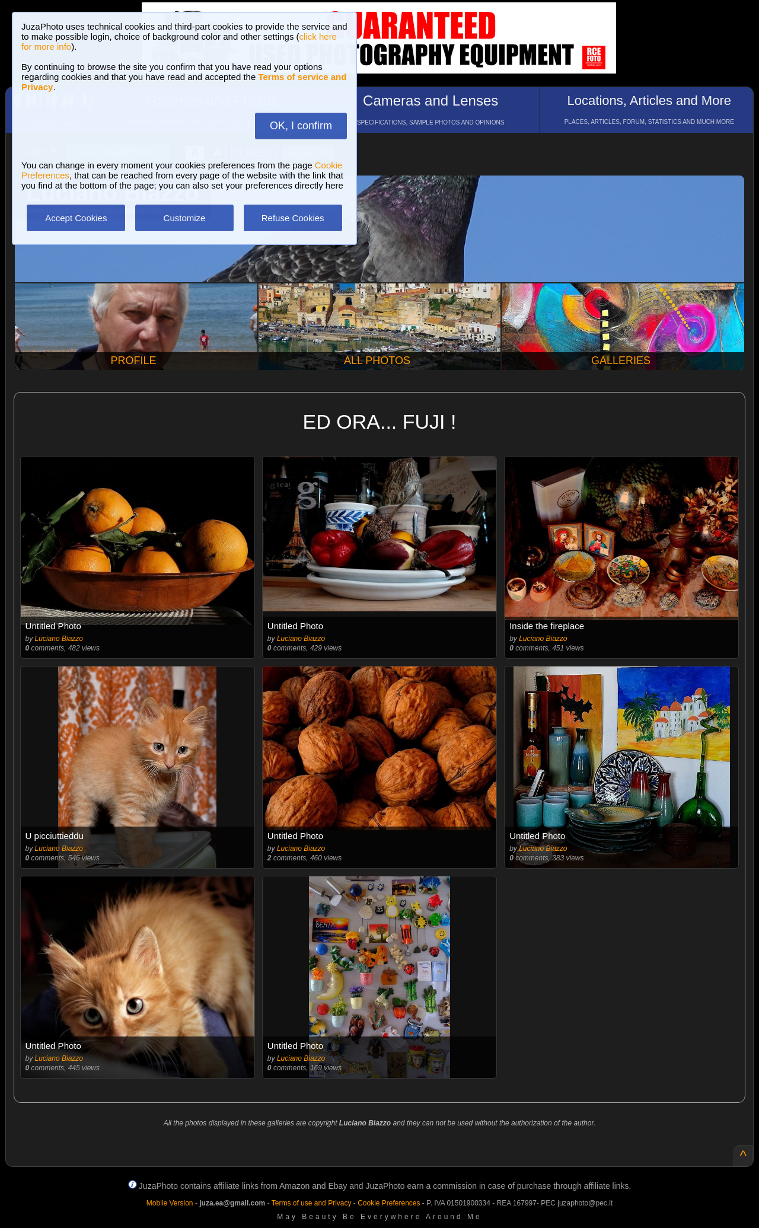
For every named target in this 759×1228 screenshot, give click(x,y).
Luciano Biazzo (59, 638)
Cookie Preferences (389, 1203)
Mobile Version (169, 1203)
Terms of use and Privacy (312, 1203)
